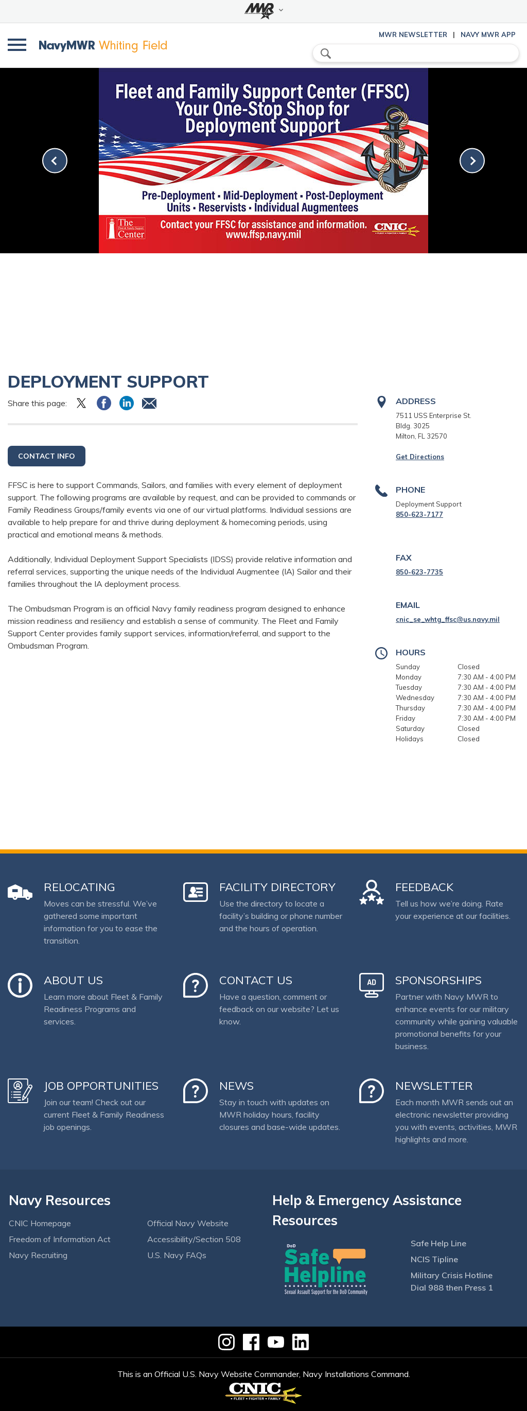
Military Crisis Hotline (452, 1275)
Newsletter (434, 1085)
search (326, 53)
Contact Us (255, 980)
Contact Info (46, 456)
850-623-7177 (419, 514)
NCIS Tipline (434, 1259)
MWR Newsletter (413, 34)
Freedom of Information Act (60, 1239)
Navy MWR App (488, 34)
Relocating (79, 887)
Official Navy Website (188, 1223)
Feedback (424, 887)
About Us (73, 980)
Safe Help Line (438, 1243)
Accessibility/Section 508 (194, 1239)
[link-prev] (54, 160)
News (236, 1085)
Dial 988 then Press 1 (452, 1287)
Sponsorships (438, 980)
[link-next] (472, 160)
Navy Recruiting (38, 1255)
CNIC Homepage (40, 1223)
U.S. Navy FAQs (176, 1255)
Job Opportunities (101, 1085)
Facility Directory (277, 887)
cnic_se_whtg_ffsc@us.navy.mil (448, 619)
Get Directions (420, 456)
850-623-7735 (419, 572)
